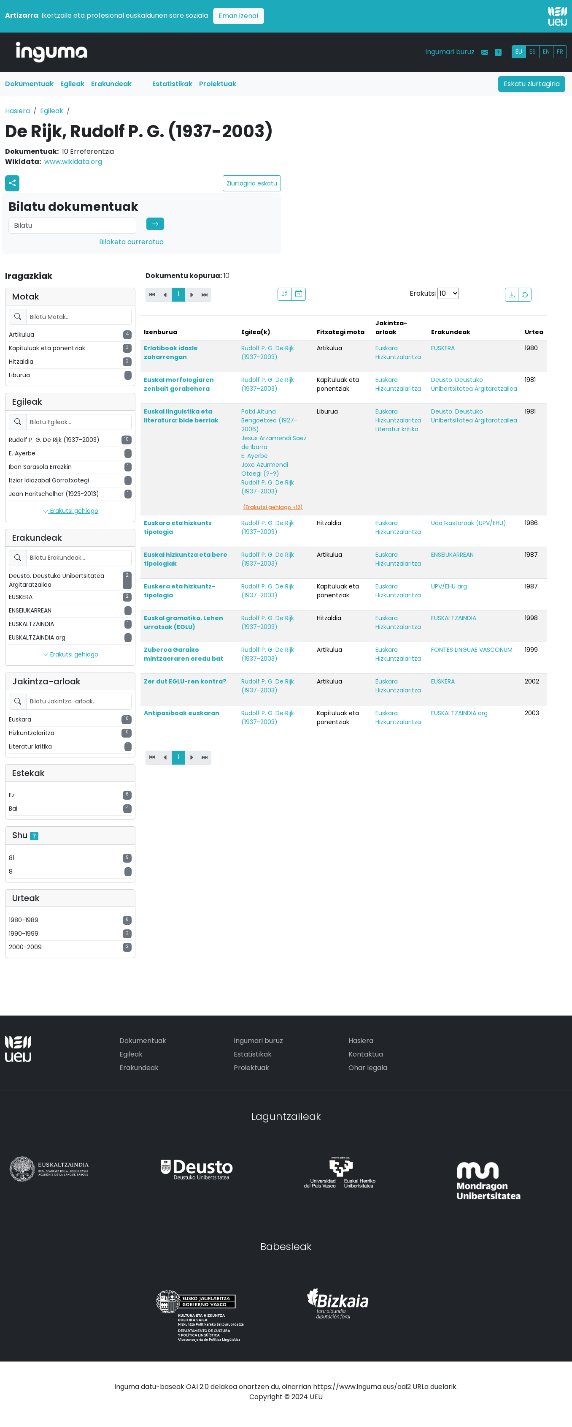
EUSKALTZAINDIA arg (459, 713)
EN (546, 51)
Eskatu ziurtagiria (532, 84)
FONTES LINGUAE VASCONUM (472, 649)
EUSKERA (443, 348)
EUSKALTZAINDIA (453, 618)
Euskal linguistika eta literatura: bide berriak (181, 416)
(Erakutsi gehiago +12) (273, 507)
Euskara (386, 348)
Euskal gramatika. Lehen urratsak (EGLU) (183, 622)
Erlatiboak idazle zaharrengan (171, 352)
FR (560, 51)
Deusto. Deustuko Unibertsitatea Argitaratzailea (474, 384)
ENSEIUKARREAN (452, 554)
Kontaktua (365, 1054)
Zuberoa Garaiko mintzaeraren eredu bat (183, 654)
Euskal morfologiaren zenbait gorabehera (179, 384)
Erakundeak (111, 84)
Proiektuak (217, 84)
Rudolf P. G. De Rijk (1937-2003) (267, 352)
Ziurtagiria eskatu (252, 183)
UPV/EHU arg (449, 586)
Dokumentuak (29, 84)
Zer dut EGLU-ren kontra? (185, 681)
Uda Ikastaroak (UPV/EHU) (468, 523)
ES (532, 51)
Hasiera (17, 111)
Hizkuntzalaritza (398, 357)
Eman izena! (239, 16)
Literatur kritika (396, 429)
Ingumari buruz (450, 52)
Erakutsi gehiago (70, 511)
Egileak (72, 84)
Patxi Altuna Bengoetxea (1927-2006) (269, 420)
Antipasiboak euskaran (181, 713)
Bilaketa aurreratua (131, 242)
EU (518, 51)
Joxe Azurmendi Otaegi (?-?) (264, 469)
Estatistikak (172, 84)
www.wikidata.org (73, 161)
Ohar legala (367, 1068)
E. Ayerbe (254, 456)
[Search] (72, 226)
